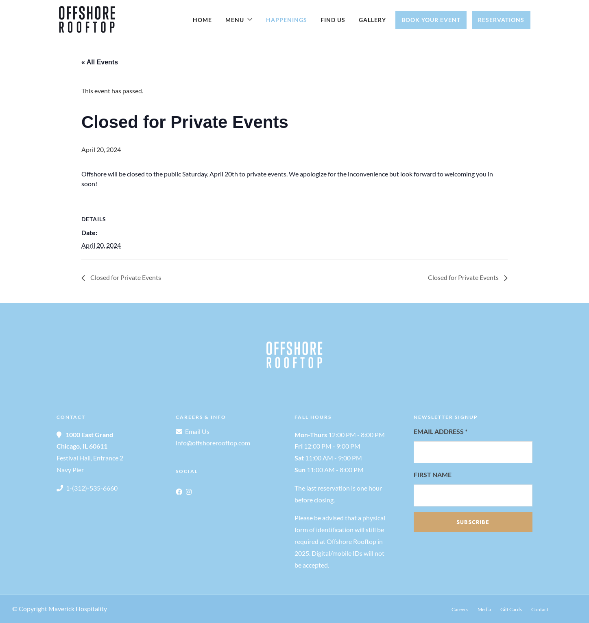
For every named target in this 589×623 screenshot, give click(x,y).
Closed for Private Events (125, 277)
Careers (460, 609)
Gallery (372, 19)
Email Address (440, 431)
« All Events (99, 62)
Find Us (333, 19)
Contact (539, 609)
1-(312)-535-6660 (92, 488)
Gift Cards (511, 609)
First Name (433, 474)
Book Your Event (430, 19)
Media (484, 609)
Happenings (286, 19)
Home (202, 19)
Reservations (501, 19)
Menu (234, 19)
